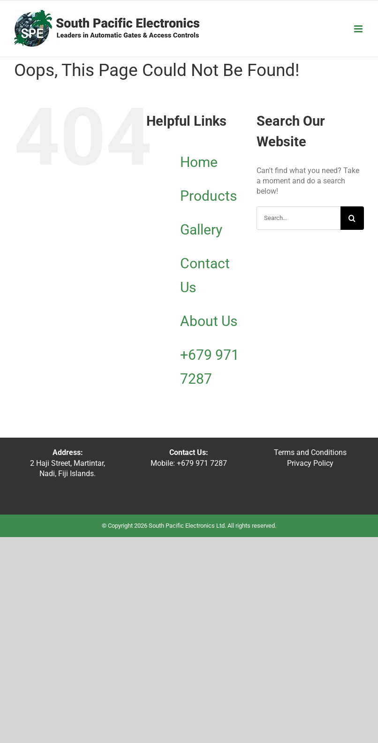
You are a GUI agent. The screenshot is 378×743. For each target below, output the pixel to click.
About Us (208, 321)
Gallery (201, 229)
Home (199, 162)
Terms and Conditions (310, 452)
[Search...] (298, 218)
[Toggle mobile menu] (359, 29)
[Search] (352, 218)
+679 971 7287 (201, 463)
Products (208, 196)
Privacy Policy (310, 463)
